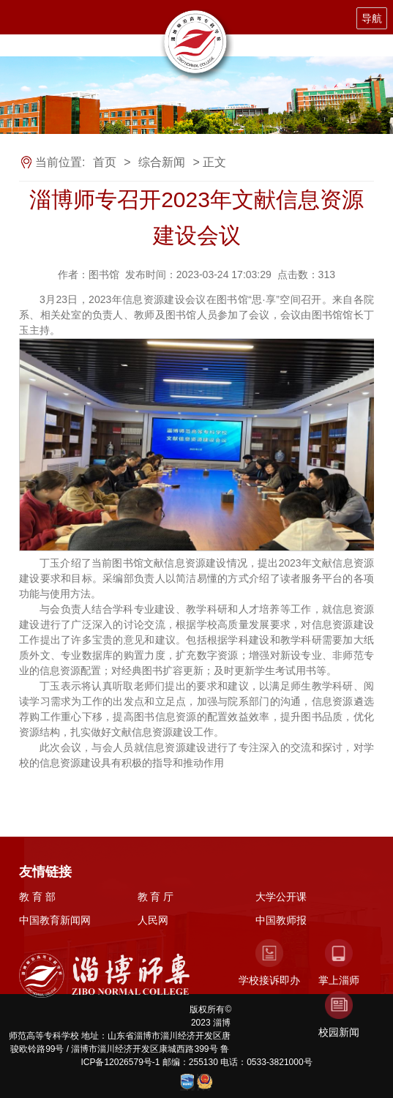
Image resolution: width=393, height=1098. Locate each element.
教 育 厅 (156, 897)
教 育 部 (37, 897)
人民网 (153, 920)
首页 (104, 162)
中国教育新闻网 (55, 920)
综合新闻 (161, 162)
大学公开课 (281, 897)
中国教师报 (281, 920)
